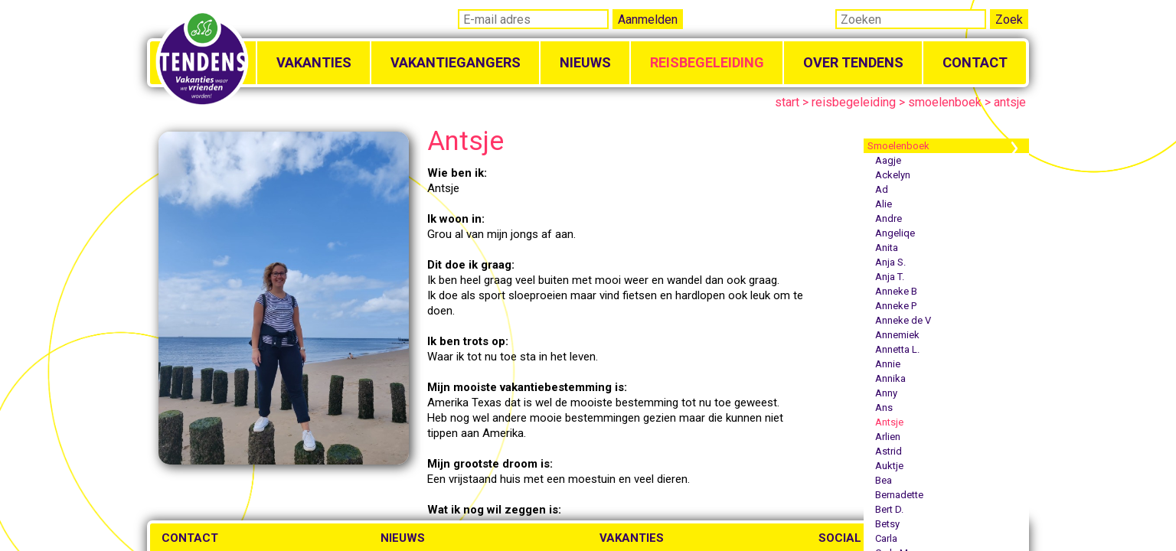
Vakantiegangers (455, 62)
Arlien (887, 436)
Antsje (889, 422)
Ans (884, 407)
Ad (881, 189)
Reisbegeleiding (707, 62)
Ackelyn (892, 175)
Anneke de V (903, 320)
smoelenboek (945, 102)
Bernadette (899, 494)
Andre (888, 218)
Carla (886, 538)
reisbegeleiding (854, 102)
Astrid (888, 451)
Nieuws (585, 62)
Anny (886, 393)
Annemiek (897, 335)
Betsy (887, 524)
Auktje (889, 465)
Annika (890, 378)
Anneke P (895, 305)
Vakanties (313, 62)
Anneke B (896, 291)
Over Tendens (853, 62)
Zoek (1009, 19)
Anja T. (889, 276)
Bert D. (889, 509)
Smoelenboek (898, 146)
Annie (887, 364)
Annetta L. (897, 349)
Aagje (888, 160)
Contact (975, 62)
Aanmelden (648, 19)
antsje (1010, 102)
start (787, 102)
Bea (883, 480)
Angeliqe (895, 233)
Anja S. (890, 262)
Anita (886, 247)
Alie (883, 204)
